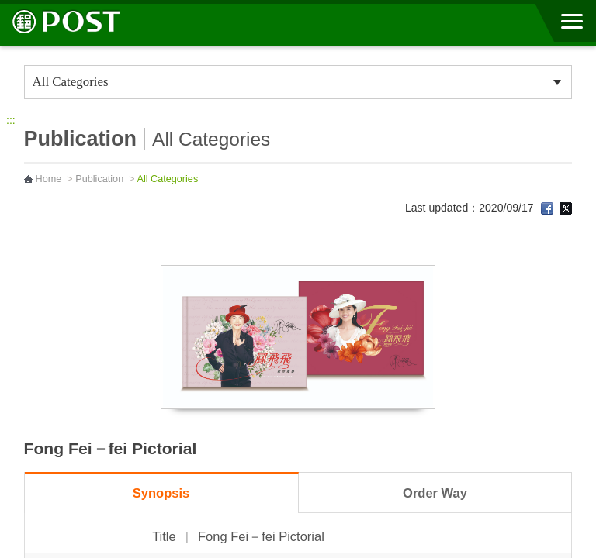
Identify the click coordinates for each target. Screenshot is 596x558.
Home (49, 179)
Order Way (435, 493)
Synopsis (161, 493)
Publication (99, 179)
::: (11, 120)
